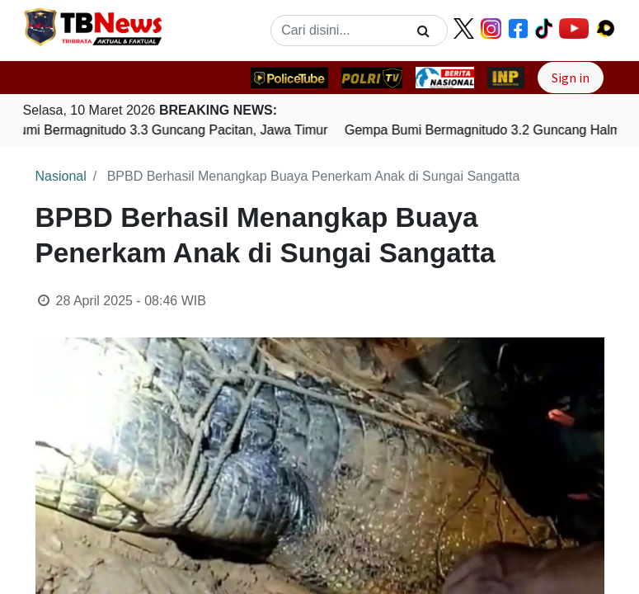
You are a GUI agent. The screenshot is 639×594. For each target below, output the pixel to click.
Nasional (61, 176)
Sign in (571, 77)
